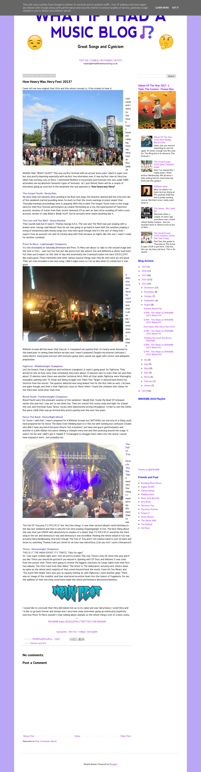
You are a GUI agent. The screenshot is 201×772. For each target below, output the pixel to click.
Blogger (113, 764)
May (146, 368)
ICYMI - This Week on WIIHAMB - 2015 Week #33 (159, 321)
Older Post (125, 736)
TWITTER (83, 60)
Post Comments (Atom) (46, 741)
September (149, 300)
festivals (33, 643)
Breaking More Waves (151, 483)
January (148, 385)
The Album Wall (148, 520)
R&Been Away (161, 186)
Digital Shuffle (147, 486)
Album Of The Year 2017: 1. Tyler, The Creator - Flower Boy (156, 87)
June (146, 364)
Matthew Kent (147, 494)
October (148, 296)
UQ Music (145, 528)
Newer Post (28, 736)
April (146, 372)
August (147, 304)
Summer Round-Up (152, 308)
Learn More (162, 7)
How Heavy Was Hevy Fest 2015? (159, 326)
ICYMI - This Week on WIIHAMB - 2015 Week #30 (159, 353)
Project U (145, 513)
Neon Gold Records (150, 498)
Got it (175, 7)
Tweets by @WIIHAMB (148, 469)
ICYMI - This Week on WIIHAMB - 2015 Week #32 (159, 332)
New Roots (146, 501)
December (149, 287)
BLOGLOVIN (72, 621)
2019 (144, 266)
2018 (144, 270)
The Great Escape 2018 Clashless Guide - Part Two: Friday (165, 236)
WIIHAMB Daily (56, 621)
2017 (144, 275)
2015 (144, 283)
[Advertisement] (157, 582)
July (146, 359)
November (149, 291)
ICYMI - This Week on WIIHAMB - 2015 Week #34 (159, 314)
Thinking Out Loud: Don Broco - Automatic (158, 339)
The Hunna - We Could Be (164, 209)
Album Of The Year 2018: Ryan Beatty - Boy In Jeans (163, 140)
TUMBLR (94, 60)
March (147, 376)
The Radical (146, 524)
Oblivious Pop (147, 505)
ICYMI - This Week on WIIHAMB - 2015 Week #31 (159, 346)
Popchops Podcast (149, 509)
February (148, 381)
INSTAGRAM (106, 60)
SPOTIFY (118, 60)
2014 (144, 390)
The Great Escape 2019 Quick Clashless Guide (164, 164)
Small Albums (147, 516)
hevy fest (42, 643)
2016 (144, 279)
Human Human (148, 490)
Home (77, 736)
